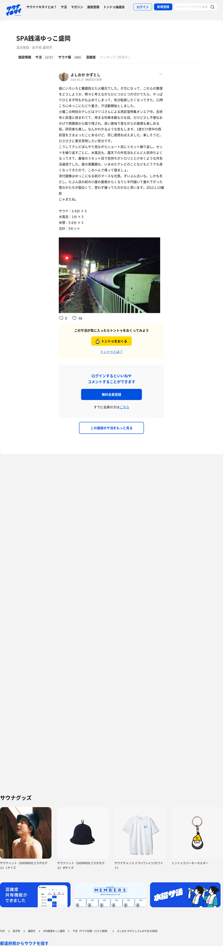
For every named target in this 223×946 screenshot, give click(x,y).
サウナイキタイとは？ (41, 7)
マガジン (77, 7)
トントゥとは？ (111, 351)
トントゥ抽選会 (114, 7)
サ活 (64, 7)
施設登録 (93, 7)
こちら (124, 406)
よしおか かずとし (86, 74)
